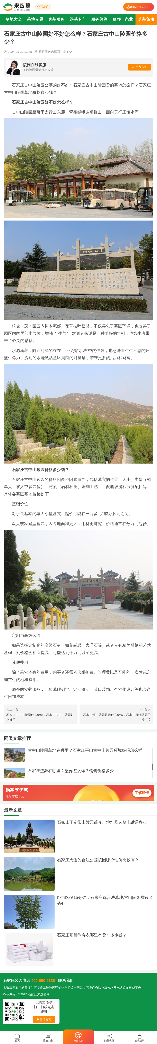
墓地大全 (14, 19)
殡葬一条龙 (123, 19)
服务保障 (99, 19)
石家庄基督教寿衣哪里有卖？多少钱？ (92, 935)
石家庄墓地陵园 (44, 987)
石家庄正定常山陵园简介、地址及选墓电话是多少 (102, 822)
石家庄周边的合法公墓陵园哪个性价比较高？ (98, 860)
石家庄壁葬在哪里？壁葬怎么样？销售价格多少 (71, 770)
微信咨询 (43, 1020)
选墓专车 (78, 19)
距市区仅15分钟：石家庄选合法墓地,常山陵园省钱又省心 (105, 900)
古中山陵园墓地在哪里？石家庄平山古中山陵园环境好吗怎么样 (85, 750)
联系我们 (66, 980)
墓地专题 (35, 19)
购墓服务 (56, 19)
